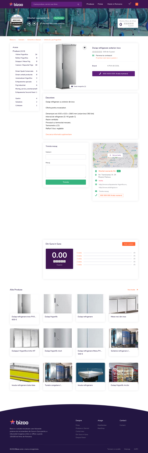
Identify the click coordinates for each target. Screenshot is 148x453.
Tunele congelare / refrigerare (53, 384)
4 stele (79, 255)
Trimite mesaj (104, 191)
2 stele (79, 261)
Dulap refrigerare (85, 316)
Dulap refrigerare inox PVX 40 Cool (23, 316)
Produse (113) (19, 50)
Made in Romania (115, 3)
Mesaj (48, 162)
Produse (90, 3)
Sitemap (127, 448)
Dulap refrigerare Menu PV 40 (89, 350)
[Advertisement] (90, 220)
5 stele (79, 252)
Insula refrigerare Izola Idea (23, 384)
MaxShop (101, 427)
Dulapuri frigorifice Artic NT (23, 350)
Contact (122, 424)
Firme (100, 3)
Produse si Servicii (82, 427)
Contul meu (80, 431)
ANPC (136, 448)
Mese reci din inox (118, 316)
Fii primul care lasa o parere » (107, 57)
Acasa (15, 46)
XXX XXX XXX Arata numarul (53, 23)
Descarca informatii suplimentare (59, 133)
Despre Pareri (81, 437)
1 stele (79, 264)
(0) (134, 252)
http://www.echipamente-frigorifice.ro (112, 184)
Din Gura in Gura (82, 434)
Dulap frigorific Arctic (120, 384)
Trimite (66, 181)
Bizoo (17, 448)
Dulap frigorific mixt (53, 350)
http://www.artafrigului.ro (108, 187)
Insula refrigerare (85, 384)
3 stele (79, 258)
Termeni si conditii (113, 448)
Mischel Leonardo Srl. (38, 17)
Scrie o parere (128, 243)
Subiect (48, 151)
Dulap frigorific (51, 316)
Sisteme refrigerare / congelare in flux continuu (122, 350)
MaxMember (102, 424)
